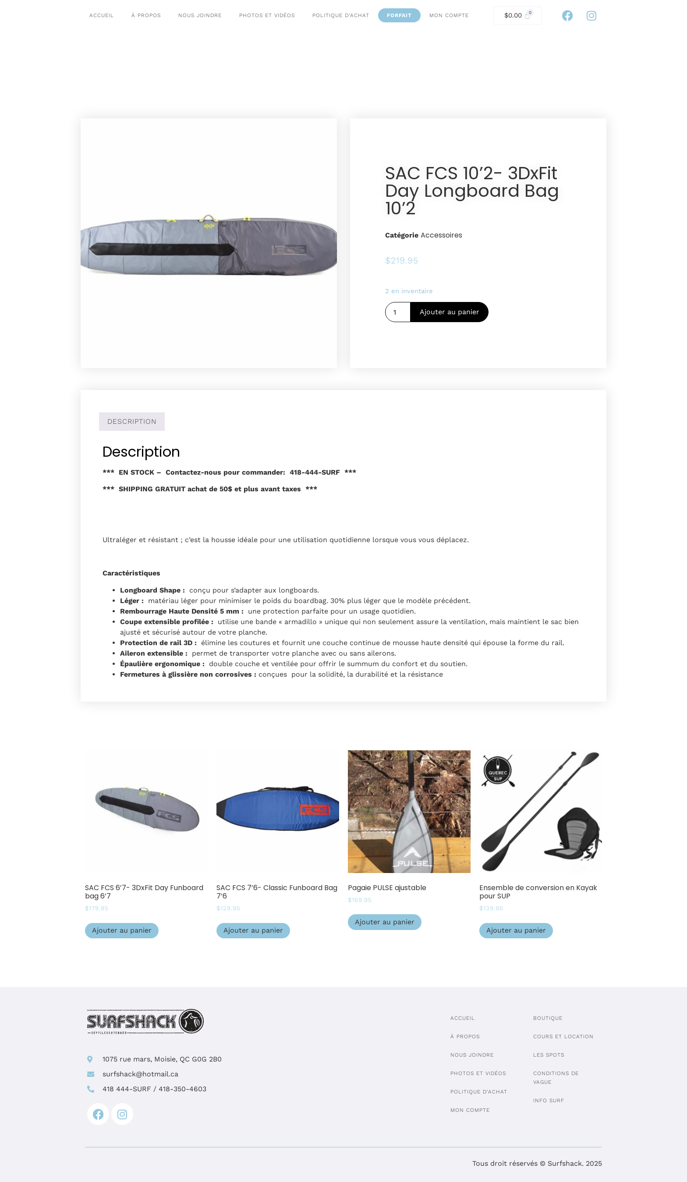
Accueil (101, 15)
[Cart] (517, 16)
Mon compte (449, 15)
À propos (146, 15)
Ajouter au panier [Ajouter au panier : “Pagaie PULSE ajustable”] (384, 922)
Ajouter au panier (449, 312)
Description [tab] (131, 421)
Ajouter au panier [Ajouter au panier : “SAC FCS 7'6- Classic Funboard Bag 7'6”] (253, 930)
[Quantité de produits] (398, 312)
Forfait (399, 15)
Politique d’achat (340, 15)
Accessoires (441, 235)
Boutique (548, 1018)
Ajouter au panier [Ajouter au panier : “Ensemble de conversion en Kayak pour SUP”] (516, 930)
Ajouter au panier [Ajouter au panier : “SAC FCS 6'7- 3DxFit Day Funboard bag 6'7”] (122, 930)
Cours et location (563, 1036)
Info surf (548, 1100)
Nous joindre (200, 15)
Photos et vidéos (267, 15)
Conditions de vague (556, 1077)
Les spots (548, 1055)
